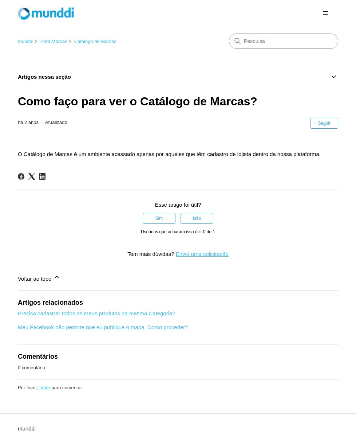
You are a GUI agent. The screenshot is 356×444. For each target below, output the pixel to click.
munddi (25, 41)
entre (44, 387)
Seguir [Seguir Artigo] (324, 123)
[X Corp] (31, 176)
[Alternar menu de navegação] (325, 13)
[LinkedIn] (42, 176)
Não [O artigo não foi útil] (197, 218)
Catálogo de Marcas (95, 41)
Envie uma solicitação (202, 254)
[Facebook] (21, 176)
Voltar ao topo (39, 277)
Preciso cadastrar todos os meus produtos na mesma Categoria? (96, 313)
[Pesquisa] (283, 41)
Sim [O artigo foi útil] (159, 218)
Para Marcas (53, 41)
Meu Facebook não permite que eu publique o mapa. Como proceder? (103, 327)
